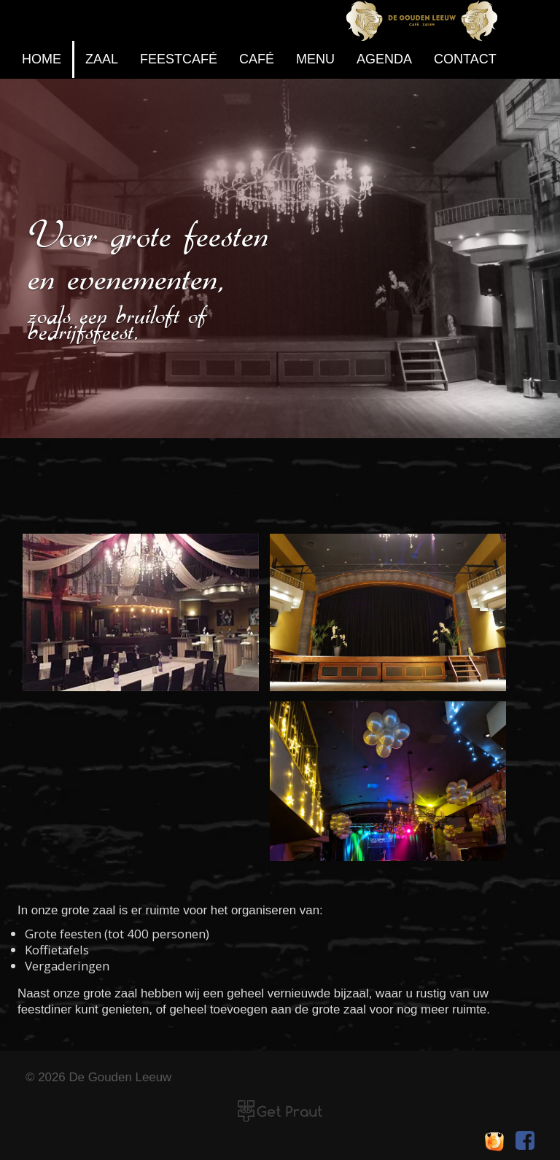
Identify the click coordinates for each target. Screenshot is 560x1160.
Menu (315, 59)
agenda (384, 59)
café (256, 59)
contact (465, 59)
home (41, 59)
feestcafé (178, 59)
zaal (101, 59)
